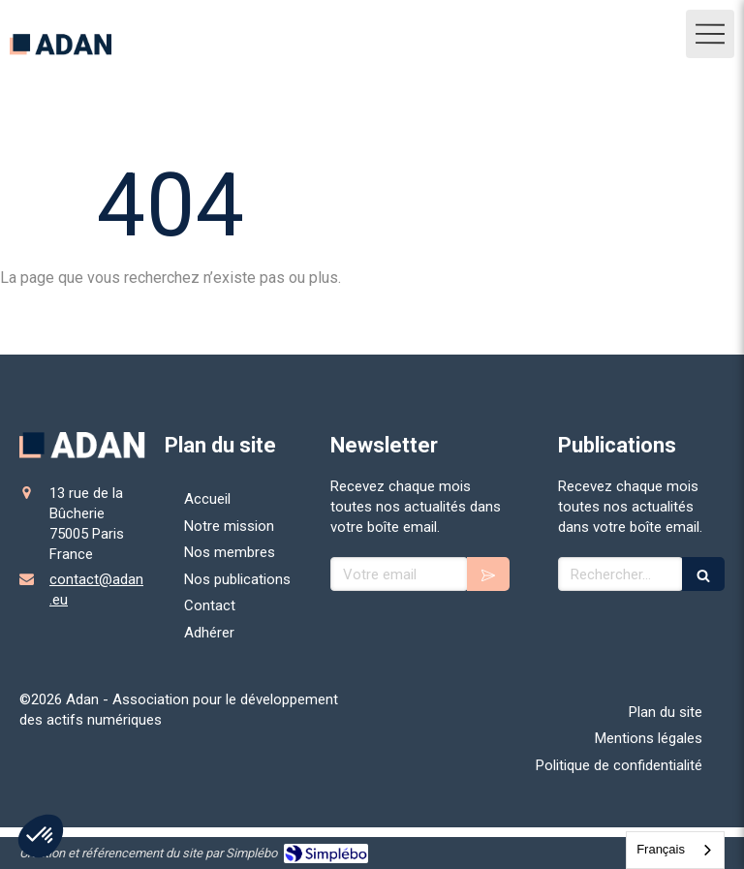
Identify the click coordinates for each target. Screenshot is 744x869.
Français (660, 849)
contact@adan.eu (96, 589)
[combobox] (675, 850)
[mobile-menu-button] (710, 34)
